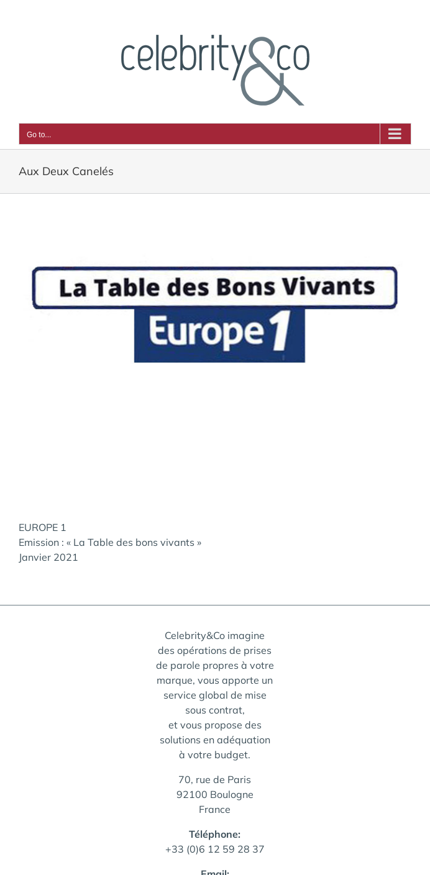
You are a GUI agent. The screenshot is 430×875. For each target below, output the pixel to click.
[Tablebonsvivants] (215, 357)
